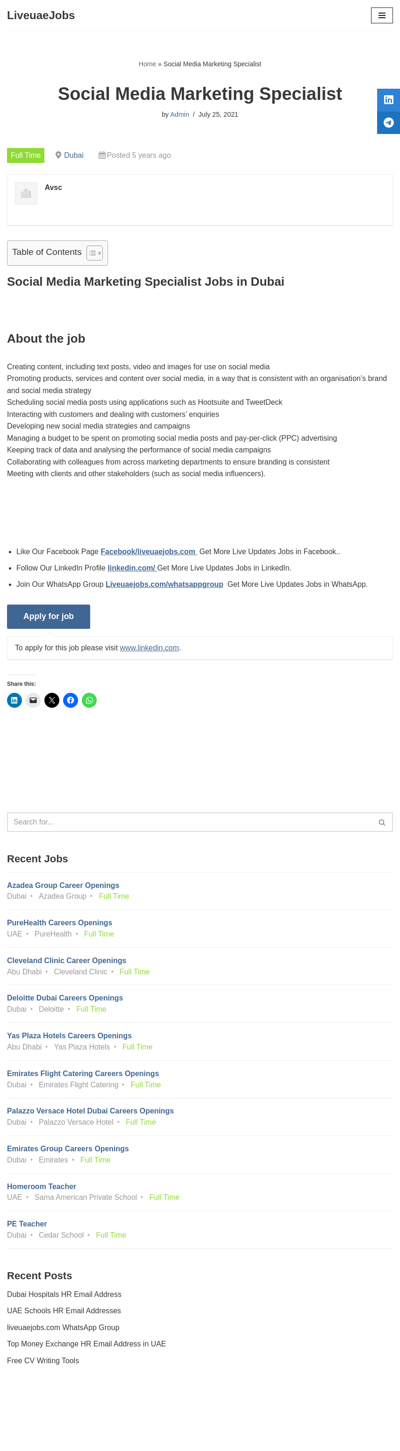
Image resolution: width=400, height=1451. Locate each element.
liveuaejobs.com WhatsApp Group (63, 1331)
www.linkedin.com (150, 649)
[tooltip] (387, 101)
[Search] (189, 824)
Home (147, 64)
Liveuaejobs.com (165, 1437)
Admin (179, 114)
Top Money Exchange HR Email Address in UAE (87, 1348)
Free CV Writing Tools (43, 1364)
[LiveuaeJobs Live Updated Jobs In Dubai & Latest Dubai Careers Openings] (41, 15)
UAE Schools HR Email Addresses (64, 1314)
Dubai (74, 155)
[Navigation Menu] (382, 15)
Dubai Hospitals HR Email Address (64, 1298)
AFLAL (251, 1437)
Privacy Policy (32, 1418)
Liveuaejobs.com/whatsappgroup (165, 586)
